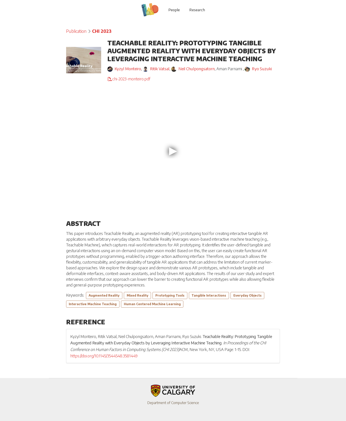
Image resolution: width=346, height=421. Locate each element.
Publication (76, 31)
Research (197, 9)
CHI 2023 (102, 31)
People (174, 9)
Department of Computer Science (173, 403)
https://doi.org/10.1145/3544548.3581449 (104, 355)
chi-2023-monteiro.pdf (128, 78)
